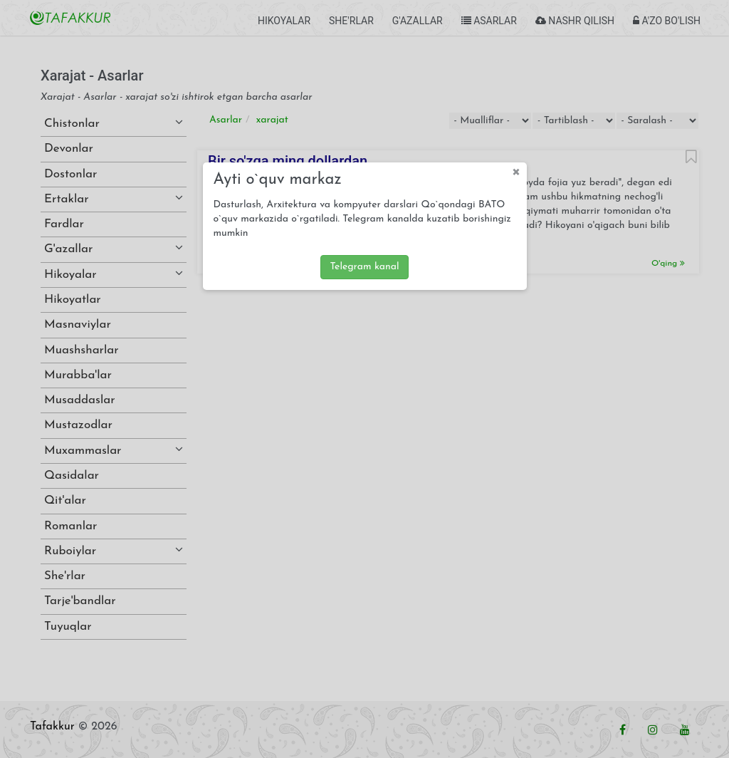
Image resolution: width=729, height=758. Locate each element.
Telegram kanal (364, 266)
